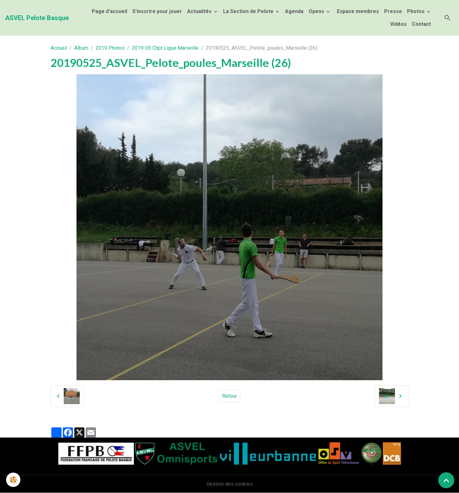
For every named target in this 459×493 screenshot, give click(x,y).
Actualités (200, 11)
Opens (317, 11)
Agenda (294, 11)
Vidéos (398, 24)
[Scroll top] (446, 480)
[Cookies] (13, 480)
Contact (421, 24)
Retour (229, 396)
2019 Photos (110, 48)
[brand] (37, 18)
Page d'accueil (109, 11)
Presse (393, 11)
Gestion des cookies (230, 484)
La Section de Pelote (249, 11)
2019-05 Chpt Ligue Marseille (165, 48)
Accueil (59, 48)
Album (81, 48)
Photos (416, 11)
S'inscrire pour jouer (157, 11)
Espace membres (357, 11)
